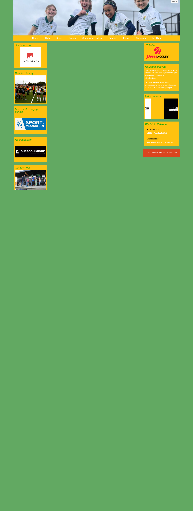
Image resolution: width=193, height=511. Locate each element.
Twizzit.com (172, 153)
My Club (156, 38)
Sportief (113, 38)
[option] (30, 57)
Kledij (59, 38)
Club (47, 38)
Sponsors (141, 38)
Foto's (126, 38)
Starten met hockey (92, 38)
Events (72, 38)
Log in (174, 1)
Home (35, 38)
